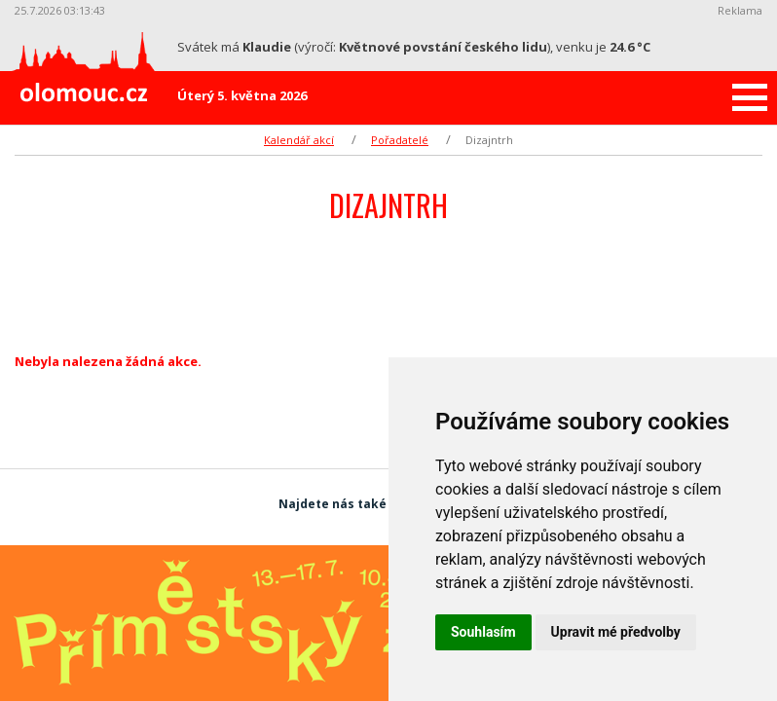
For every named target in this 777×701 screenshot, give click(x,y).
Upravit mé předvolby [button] (616, 632)
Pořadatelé (399, 139)
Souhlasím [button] (483, 632)
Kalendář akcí (299, 139)
